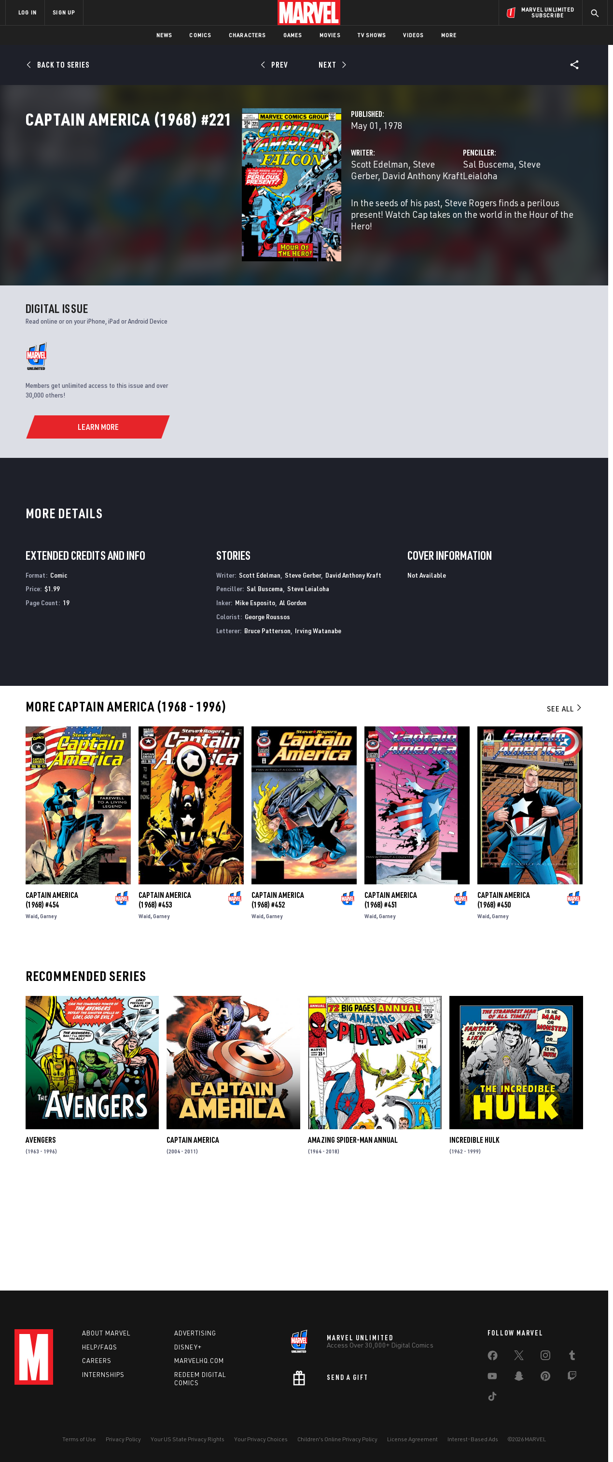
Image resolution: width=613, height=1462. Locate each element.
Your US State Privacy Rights (187, 1439)
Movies (330, 35)
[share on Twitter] (519, 1357)
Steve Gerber (286, 206)
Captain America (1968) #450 (503, 999)
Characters (247, 35)
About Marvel (106, 1333)
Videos (413, 35)
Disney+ (188, 1347)
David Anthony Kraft (353, 674)
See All (565, 808)
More (449, 35)
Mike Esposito (255, 702)
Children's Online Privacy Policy (337, 1439)
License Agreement (412, 1439)
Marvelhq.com (199, 1360)
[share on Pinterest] (545, 1378)
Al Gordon (292, 702)
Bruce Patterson (267, 730)
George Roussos (267, 716)
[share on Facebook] (493, 1358)
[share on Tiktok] (492, 1398)
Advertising (195, 1333)
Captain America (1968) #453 (165, 999)
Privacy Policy (123, 1439)
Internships (103, 1374)
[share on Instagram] (545, 1357)
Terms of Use (79, 1439)
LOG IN (27, 12)
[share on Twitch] (572, 1378)
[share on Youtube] (492, 1378)
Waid (32, 1016)
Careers (96, 1360)
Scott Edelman (228, 206)
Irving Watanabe (318, 730)
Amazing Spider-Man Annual (353, 1240)
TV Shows (372, 35)
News (164, 35)
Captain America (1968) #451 (390, 999)
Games (292, 35)
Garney (48, 1016)
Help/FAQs (99, 1347)
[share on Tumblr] (572, 1357)
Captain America (193, 1240)
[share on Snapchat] (519, 1378)
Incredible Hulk (474, 1240)
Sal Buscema (412, 206)
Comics (200, 35)
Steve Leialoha (472, 206)
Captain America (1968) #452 (277, 999)
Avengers (41, 1240)
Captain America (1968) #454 (52, 999)
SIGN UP (64, 12)
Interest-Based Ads (472, 1439)
